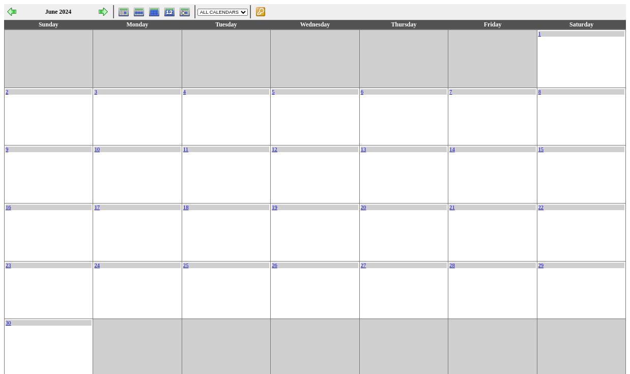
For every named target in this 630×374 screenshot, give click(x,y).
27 (363, 265)
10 (97, 149)
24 (97, 265)
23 (8, 265)
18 (186, 207)
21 (452, 207)
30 (8, 323)
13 (363, 149)
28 (452, 265)
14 (452, 149)
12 (274, 149)
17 (97, 207)
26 (274, 265)
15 (541, 149)
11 (185, 149)
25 (186, 265)
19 (274, 207)
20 (363, 207)
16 (8, 207)
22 (541, 207)
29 (541, 265)
